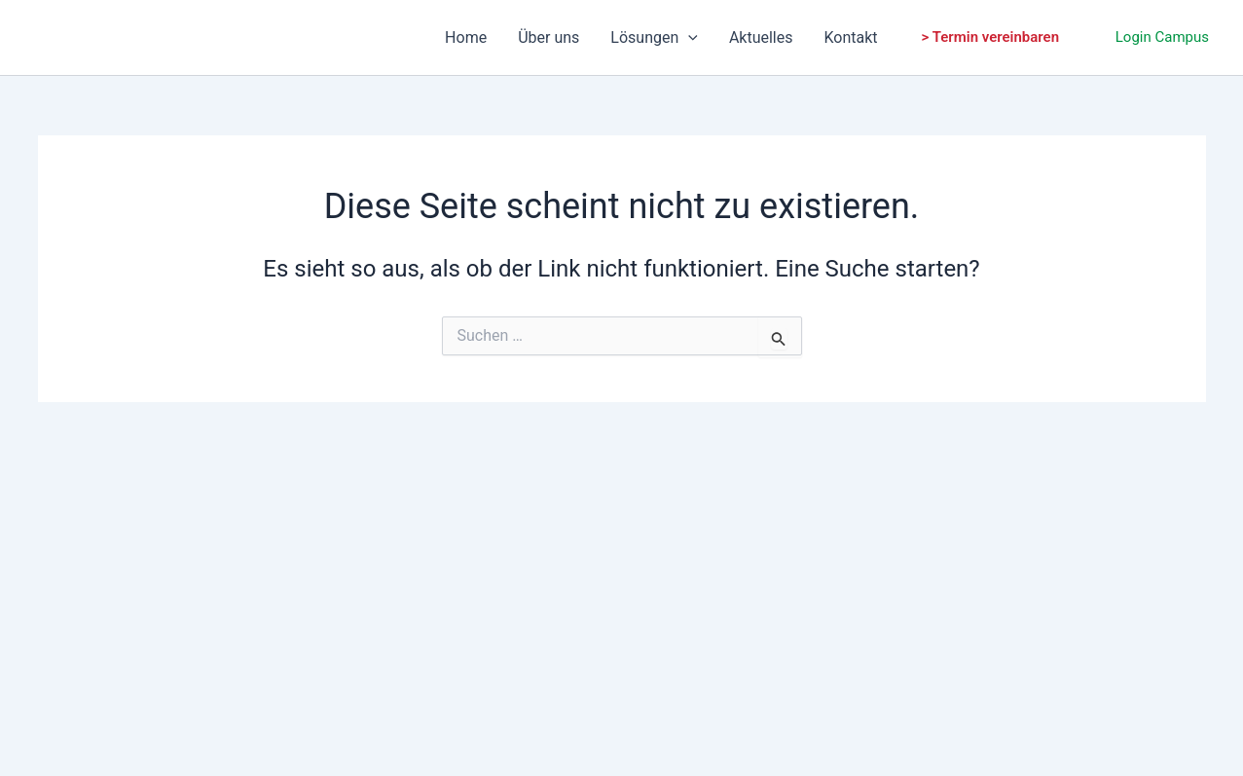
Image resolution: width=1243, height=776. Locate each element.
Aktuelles (761, 37)
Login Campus (1162, 37)
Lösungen (654, 38)
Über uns (548, 37)
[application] (688, 38)
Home (466, 37)
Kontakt (851, 37)
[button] (990, 37)
